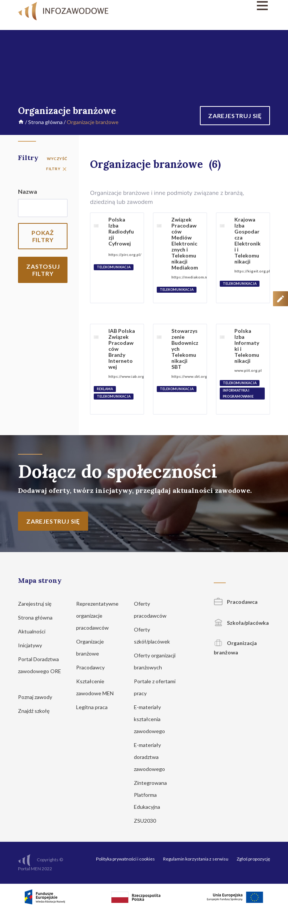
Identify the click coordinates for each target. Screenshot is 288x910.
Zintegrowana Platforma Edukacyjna (150, 795)
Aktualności (35, 631)
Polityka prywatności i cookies (125, 859)
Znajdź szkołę (37, 711)
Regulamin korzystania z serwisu (195, 859)
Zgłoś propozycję (253, 859)
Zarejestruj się (38, 603)
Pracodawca (236, 602)
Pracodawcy (94, 667)
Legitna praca (92, 707)
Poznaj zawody (38, 697)
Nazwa (27, 191)
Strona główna (45, 122)
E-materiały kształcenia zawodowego (153, 719)
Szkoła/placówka (241, 623)
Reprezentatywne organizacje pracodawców (97, 615)
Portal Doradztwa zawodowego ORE (39, 671)
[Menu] (231, 5)
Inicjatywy (33, 645)
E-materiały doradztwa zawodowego (153, 757)
